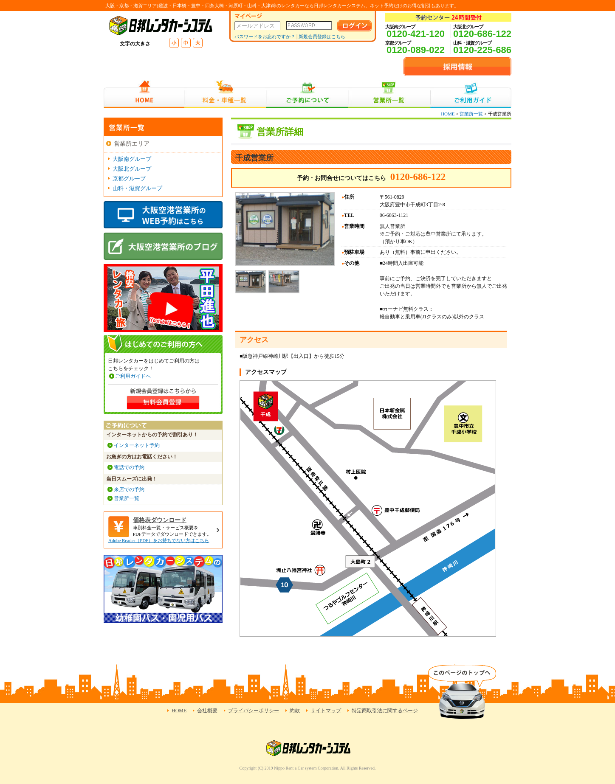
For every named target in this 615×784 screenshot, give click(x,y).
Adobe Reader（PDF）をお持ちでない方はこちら (158, 540)
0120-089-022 (415, 50)
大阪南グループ (132, 159)
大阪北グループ (132, 169)
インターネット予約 (137, 445)
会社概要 (207, 711)
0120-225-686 (482, 50)
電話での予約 (129, 467)
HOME (144, 94)
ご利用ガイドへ (133, 376)
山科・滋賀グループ (137, 188)
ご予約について (307, 94)
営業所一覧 (389, 94)
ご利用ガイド (470, 94)
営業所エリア (132, 144)
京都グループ (129, 178)
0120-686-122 (482, 33)
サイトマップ (325, 711)
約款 (295, 711)
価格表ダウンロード (159, 520)
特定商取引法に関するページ (385, 711)
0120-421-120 (415, 33)
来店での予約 (129, 489)
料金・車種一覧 (225, 94)
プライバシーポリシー (253, 711)
